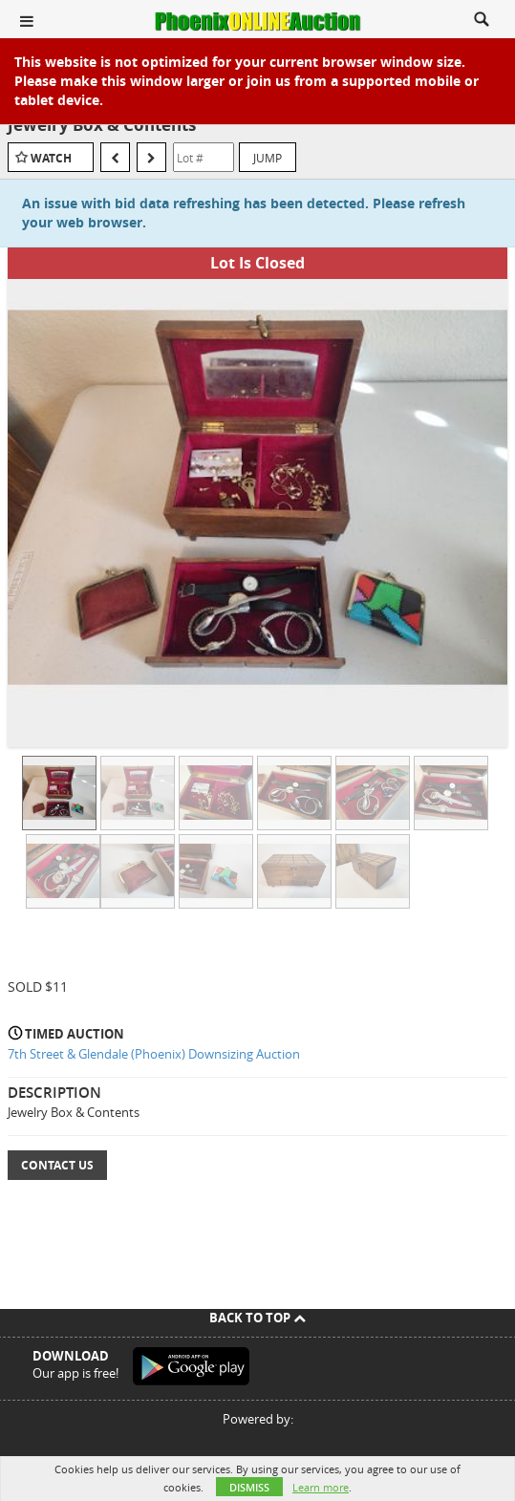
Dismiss (249, 1487)
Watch (51, 158)
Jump (267, 157)
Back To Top (257, 1317)
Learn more (320, 1487)
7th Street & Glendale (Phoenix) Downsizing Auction (154, 1053)
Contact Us (57, 1165)
